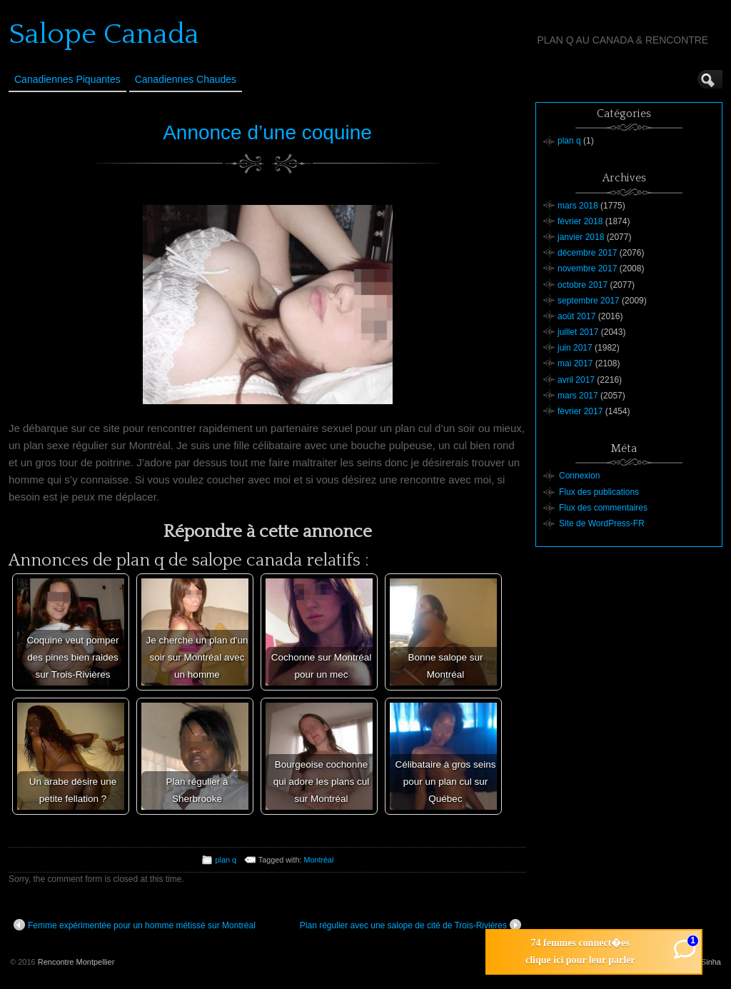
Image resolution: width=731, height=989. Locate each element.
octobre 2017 (583, 285)
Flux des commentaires (603, 508)
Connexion (579, 476)
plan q (226, 859)
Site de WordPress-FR (602, 523)
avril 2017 (576, 380)
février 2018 (580, 221)
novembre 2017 (587, 268)
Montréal (318, 859)
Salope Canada (104, 34)
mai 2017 (575, 363)
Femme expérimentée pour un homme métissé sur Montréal (135, 924)
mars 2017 (578, 396)
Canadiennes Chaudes (185, 79)
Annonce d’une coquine (267, 132)
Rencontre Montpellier (76, 962)
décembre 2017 (587, 253)
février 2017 (580, 411)
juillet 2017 (578, 332)
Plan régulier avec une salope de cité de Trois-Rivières (410, 924)
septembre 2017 (589, 301)
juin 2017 (575, 348)
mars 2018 (578, 206)
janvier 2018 (581, 237)
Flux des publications (599, 492)
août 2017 (576, 316)
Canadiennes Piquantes (67, 79)
